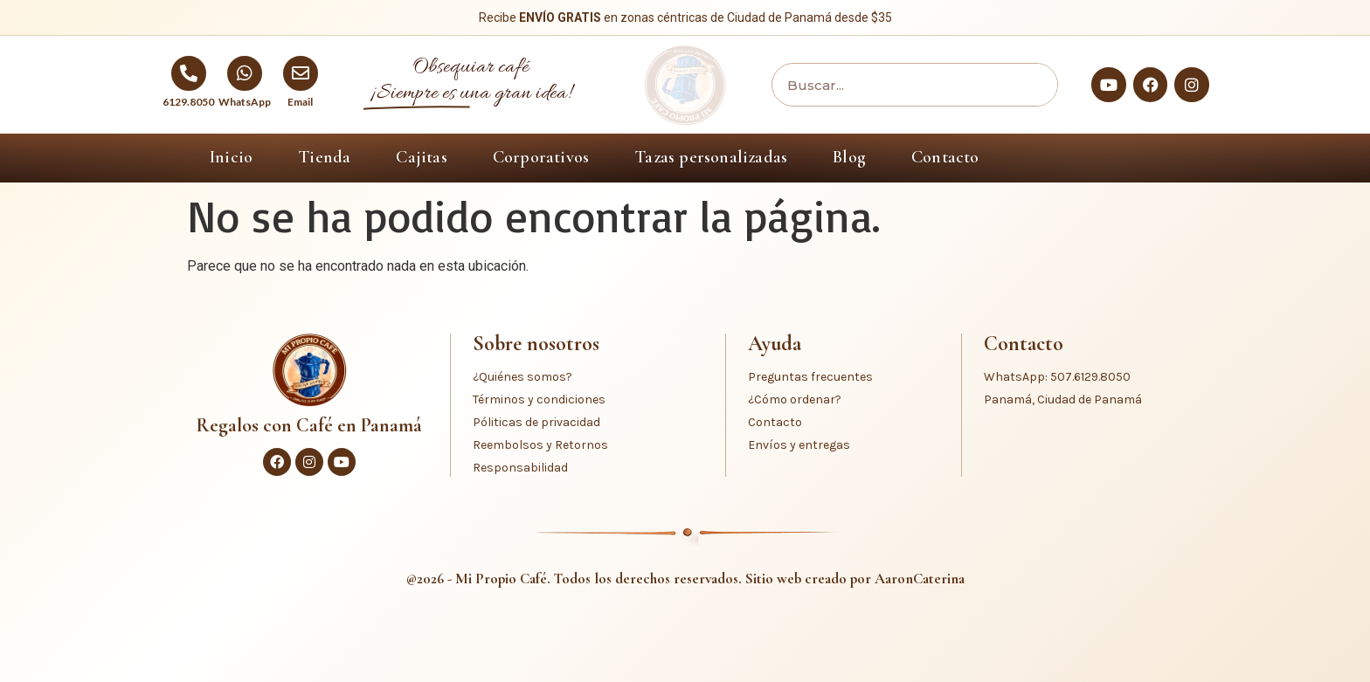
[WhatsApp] (244, 73)
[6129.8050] (189, 73)
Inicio (231, 157)
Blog (849, 157)
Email (300, 101)
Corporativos (541, 157)
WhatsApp (244, 101)
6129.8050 (188, 101)
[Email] (300, 73)
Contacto (945, 157)
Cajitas (421, 157)
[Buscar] (1031, 85)
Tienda (324, 157)
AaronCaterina (920, 578)
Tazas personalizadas (710, 157)
